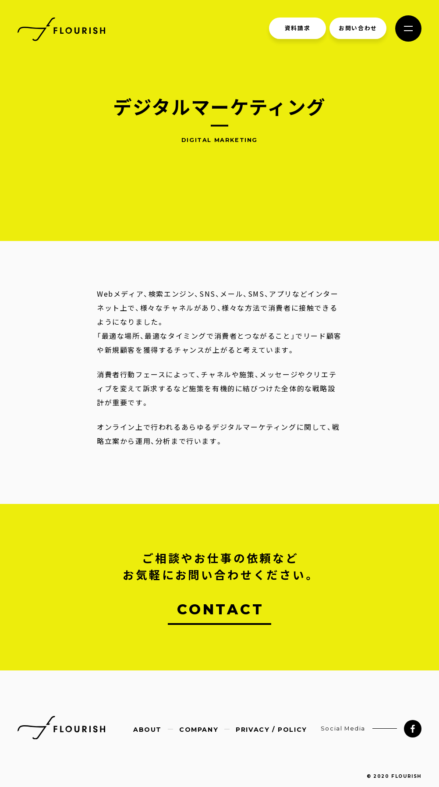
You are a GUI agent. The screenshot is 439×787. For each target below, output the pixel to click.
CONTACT (220, 609)
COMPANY (198, 730)
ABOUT (147, 730)
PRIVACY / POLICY (271, 730)
